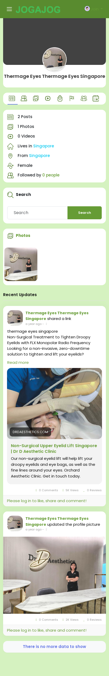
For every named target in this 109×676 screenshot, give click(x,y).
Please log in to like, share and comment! (46, 500)
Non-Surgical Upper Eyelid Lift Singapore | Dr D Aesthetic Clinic (54, 448)
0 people (50, 175)
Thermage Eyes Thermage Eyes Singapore (54, 76)
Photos (23, 235)
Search (84, 212)
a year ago (33, 324)
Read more (18, 362)
